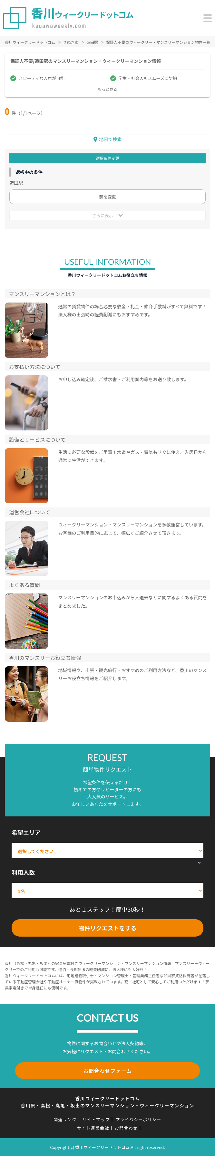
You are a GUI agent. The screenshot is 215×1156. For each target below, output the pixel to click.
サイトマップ (96, 1119)
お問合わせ (126, 1128)
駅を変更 (107, 197)
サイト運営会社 (93, 1128)
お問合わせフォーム (107, 1070)
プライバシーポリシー (138, 1119)
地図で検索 (110, 139)
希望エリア (26, 832)
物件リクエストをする (108, 928)
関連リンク (65, 1119)
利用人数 (23, 872)
